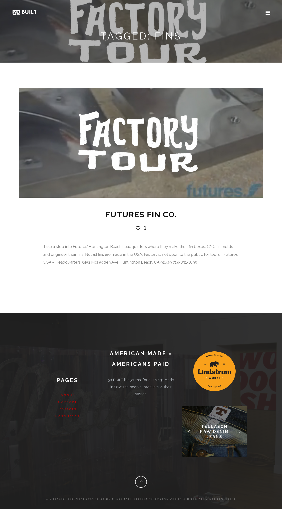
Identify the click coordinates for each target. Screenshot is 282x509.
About (68, 395)
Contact (67, 402)
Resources (67, 416)
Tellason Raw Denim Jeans (214, 431)
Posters (67, 409)
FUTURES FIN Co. (141, 214)
